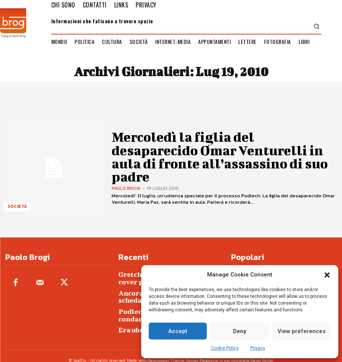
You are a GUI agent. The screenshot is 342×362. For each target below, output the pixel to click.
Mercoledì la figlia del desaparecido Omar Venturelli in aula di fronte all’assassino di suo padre (213, 157)
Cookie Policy (225, 348)
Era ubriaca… (137, 316)
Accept (177, 331)
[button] (327, 275)
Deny (239, 331)
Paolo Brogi (126, 175)
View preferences (302, 331)
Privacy (257, 348)
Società (16, 208)
